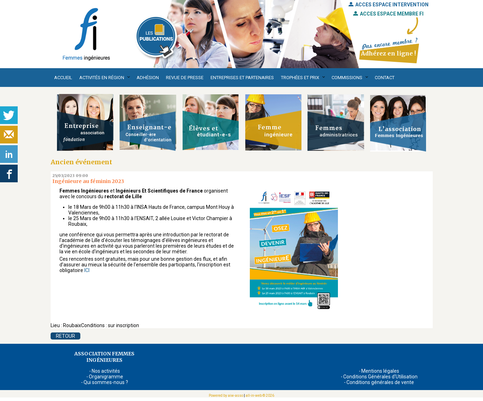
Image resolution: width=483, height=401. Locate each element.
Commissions (347, 77)
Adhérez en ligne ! (388, 53)
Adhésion (148, 77)
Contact (385, 77)
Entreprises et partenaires (242, 77)
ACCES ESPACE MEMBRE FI (388, 14)
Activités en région (101, 77)
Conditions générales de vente (380, 382)
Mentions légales (380, 371)
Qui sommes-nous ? (106, 382)
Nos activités (106, 371)
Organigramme (106, 376)
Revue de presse (184, 77)
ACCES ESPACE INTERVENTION (389, 4)
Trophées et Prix (300, 77)
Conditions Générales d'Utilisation (380, 376)
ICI (87, 270)
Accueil (63, 77)
